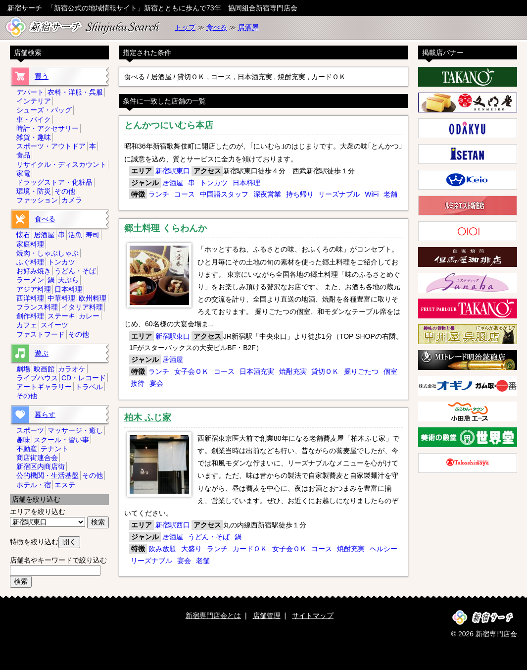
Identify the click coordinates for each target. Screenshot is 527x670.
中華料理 (61, 298)
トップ (185, 27)
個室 (390, 371)
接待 (137, 383)
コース (184, 194)
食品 (23, 155)
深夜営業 (267, 194)
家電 (23, 173)
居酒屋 (248, 27)
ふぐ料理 (30, 262)
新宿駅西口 (172, 525)
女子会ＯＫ (191, 371)
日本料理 (246, 183)
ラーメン (30, 280)
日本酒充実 (257, 371)
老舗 (390, 194)
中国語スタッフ (224, 194)
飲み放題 (162, 549)
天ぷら (68, 280)
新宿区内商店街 (40, 466)
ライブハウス (37, 378)
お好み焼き (33, 271)
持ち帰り (300, 194)
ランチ (158, 194)
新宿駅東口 (172, 171)
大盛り (191, 549)
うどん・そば (209, 537)
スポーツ (30, 430)
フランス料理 (37, 307)
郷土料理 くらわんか (165, 228)
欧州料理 (92, 298)
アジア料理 (33, 289)
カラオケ (72, 369)
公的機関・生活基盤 (47, 475)
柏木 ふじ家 (147, 417)
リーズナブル (339, 194)
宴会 (156, 383)
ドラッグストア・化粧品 (54, 182)
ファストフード (40, 334)
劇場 (23, 369)
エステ (64, 485)
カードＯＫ (250, 549)
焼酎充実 (293, 371)
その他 (64, 191)
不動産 (26, 449)
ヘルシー (383, 549)
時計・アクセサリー (47, 128)
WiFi (372, 194)
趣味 (23, 440)
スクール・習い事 (61, 440)
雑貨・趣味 (33, 137)
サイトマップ (313, 615)
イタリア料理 (82, 307)
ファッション (37, 200)
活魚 (75, 235)
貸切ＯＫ (325, 371)
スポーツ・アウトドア (51, 146)
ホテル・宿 (33, 485)
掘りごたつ (361, 371)
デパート (30, 92)
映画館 (44, 369)
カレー (89, 316)
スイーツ (54, 325)
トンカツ (214, 183)
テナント (54, 449)
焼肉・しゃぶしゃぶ (47, 253)
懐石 (23, 235)
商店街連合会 (37, 458)
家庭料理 (30, 244)
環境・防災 (33, 191)
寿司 (92, 235)
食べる (216, 27)
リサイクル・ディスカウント (61, 164)
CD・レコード (83, 378)
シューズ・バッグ (44, 110)
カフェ (26, 325)
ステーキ (61, 316)
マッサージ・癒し (75, 430)
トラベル (89, 387)
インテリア (33, 101)
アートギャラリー (44, 387)
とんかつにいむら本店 (168, 125)
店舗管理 (267, 615)
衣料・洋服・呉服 (75, 92)
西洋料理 (30, 298)
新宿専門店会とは (213, 615)
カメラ (71, 200)
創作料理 (30, 316)
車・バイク (33, 119)
